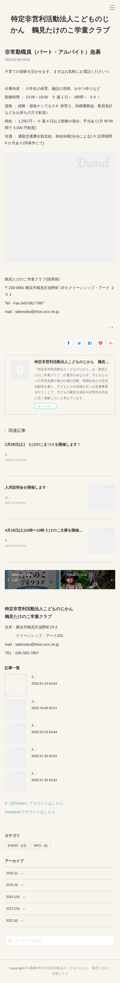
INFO (40, 847)
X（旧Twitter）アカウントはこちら (34, 804)
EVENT (17, 847)
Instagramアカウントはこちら (30, 813)
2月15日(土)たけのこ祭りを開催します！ (60, 750)
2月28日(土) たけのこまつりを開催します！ (43, 444)
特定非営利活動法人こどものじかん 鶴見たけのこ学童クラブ (60, 24)
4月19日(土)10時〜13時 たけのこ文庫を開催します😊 (50, 531)
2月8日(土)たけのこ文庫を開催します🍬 (60, 774)
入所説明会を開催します (25, 488)
